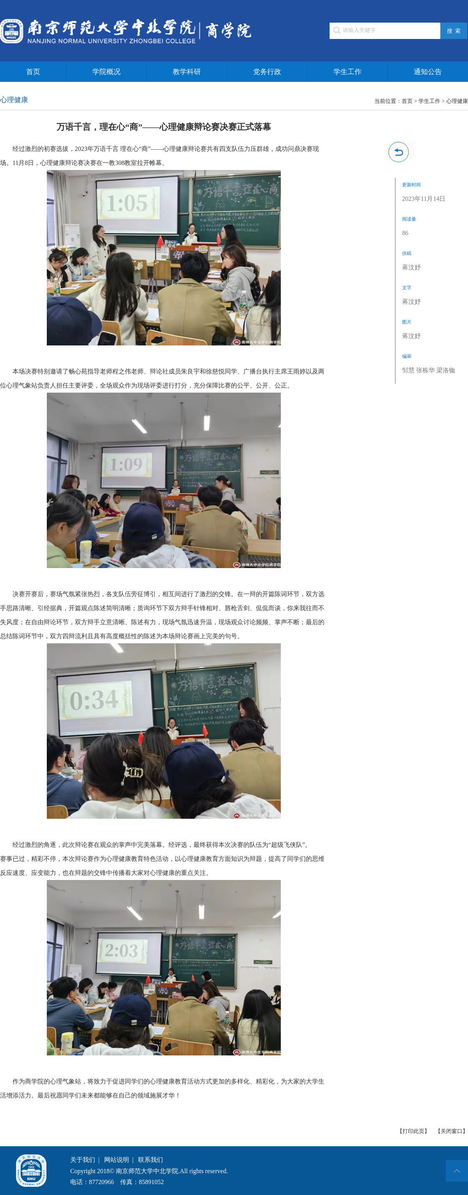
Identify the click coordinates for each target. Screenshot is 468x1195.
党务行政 (267, 72)
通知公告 (428, 72)
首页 (33, 72)
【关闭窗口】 (451, 1131)
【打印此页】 (413, 1131)
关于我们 (82, 1159)
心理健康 (457, 101)
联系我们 (150, 1159)
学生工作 (347, 72)
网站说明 (116, 1159)
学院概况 (106, 72)
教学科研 (187, 72)
